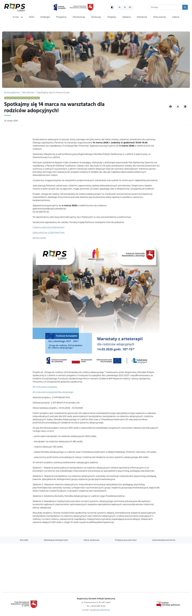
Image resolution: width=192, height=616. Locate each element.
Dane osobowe (91, 540)
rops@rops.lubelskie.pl (99, 610)
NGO (31, 17)
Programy (61, 17)
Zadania (126, 17)
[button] (23, 17)
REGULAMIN (39, 238)
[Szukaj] (165, 7)
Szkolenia (142, 17)
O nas (16, 17)
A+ (130, 7)
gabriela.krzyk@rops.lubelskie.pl (49, 208)
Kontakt (24, 540)
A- (120, 7)
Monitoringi (79, 17)
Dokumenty (159, 17)
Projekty (111, 17)
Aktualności (28, 92)
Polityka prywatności (126, 540)
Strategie (45, 17)
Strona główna (11, 92)
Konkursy (96, 17)
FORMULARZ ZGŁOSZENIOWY (48, 227)
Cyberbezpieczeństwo (163, 540)
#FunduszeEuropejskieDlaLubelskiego (53, 392)
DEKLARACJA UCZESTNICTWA (48, 233)
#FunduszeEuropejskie (45, 387)
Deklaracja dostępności (56, 540)
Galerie (175, 17)
